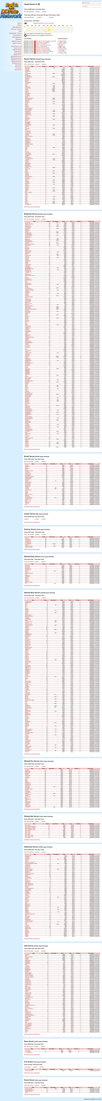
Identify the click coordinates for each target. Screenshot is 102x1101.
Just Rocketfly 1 (29, 546)
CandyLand (28, 112)
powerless (27, 392)
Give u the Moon (29, 136)
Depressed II (28, 308)
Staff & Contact (16, 41)
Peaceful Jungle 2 (29, 380)
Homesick (27, 146)
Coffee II (27, 295)
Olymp (26, 376)
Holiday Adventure (29, 337)
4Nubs (26, 97)
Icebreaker (27, 86)
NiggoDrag (27, 369)
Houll (26, 147)
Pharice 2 (27, 382)
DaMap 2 (27, 632)
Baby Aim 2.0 (28, 278)
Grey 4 (26, 572)
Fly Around (27, 484)
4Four (26, 469)
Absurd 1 (27, 100)
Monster (27, 243)
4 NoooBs (27, 266)
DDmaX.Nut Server (16, 61)
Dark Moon (27, 118)
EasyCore (27, 566)
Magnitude (27, 239)
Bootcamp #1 (28, 283)
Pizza (26, 386)
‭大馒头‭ (60, 47)
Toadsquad (27, 433)
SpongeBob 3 (28, 419)
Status (19, 23)
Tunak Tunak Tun (29, 438)
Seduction (27, 406)
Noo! (26, 246)
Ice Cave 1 (27, 345)
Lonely (26, 160)
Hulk (26, 148)
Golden (27, 329)
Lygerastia (27, 358)
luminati (27, 356)
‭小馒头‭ (60, 46)
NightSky (27, 370)
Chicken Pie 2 (28, 114)
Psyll (26, 179)
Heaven (27, 332)
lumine (26, 357)
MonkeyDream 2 (29, 241)
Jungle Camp (28, 154)
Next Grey (27, 368)
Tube (26, 436)
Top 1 (26, 195)
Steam (19, 33)
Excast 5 (27, 321)
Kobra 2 (27, 90)
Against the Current (29, 275)
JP (25, 348)
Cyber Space (28, 300)
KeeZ (26, 349)
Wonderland (28, 260)
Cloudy (26, 627)
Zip (26, 583)
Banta (26, 103)
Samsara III (27, 541)
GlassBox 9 (28, 569)
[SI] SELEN (27, 269)
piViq (26, 385)
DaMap (26, 631)
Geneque (27, 134)
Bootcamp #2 (28, 284)
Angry (26, 608)
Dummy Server (18, 54)
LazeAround (28, 264)
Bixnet (26, 613)
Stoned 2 (27, 468)
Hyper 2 (27, 343)
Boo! (26, 282)
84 (25, 607)
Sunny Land (28, 255)
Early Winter (28, 311)
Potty (26, 467)
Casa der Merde (28, 289)
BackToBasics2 (28, 280)
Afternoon (27, 225)
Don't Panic (28, 483)
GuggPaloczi (28, 331)
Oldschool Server (17, 63)
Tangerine (27, 77)
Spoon (26, 420)
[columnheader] (32, 66)
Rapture (27, 398)
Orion (26, 169)
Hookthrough (28, 232)
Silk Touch (27, 407)
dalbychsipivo (28, 482)
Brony (26, 285)
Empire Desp (28, 125)
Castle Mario (28, 227)
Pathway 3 (27, 575)
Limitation (27, 355)
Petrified (27, 175)
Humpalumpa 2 (28, 342)
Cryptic (27, 480)
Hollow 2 (27, 339)
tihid (26, 432)
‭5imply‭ (60, 43)
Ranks (19, 25)
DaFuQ (26, 630)
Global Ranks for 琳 (16, 46)
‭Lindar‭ (60, 51)
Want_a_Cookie (28, 582)
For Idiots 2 (27, 131)
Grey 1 (26, 571)
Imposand (27, 236)
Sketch (26, 187)
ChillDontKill (28, 478)
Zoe (26, 504)
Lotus (26, 491)
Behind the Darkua (29, 476)
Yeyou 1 (27, 443)
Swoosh (27, 428)
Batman (27, 105)
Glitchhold (27, 328)
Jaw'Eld (27, 487)
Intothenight (28, 237)
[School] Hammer (29, 98)
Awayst (27, 277)
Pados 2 (27, 173)
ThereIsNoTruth (28, 497)
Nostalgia (27, 466)
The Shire (27, 431)
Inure (26, 72)
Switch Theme (17, 43)
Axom (26, 612)
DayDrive (27, 229)
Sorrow (27, 190)
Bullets (26, 81)
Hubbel (26, 340)
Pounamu (27, 177)
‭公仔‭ (60, 50)
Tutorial (42, 43)
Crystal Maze (44, 50)
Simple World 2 (28, 410)
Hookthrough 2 (28, 234)
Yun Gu (27, 447)
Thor (26, 193)
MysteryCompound (29, 244)
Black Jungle (28, 615)
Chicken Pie (28, 113)
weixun (26, 442)
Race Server (18, 66)
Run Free (27, 405)
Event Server (18, 69)
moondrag (27, 365)
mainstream (28, 359)
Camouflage (28, 82)
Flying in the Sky (29, 470)
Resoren (27, 402)
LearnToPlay (28, 73)
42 (25, 604)
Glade (26, 137)
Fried (26, 324)
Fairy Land (27, 567)
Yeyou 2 (27, 444)
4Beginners (28, 71)
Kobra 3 (27, 91)
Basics (26, 104)
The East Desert (29, 430)
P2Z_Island (43, 49)
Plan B (26, 388)
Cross (26, 297)
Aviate (26, 465)
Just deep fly (28, 542)
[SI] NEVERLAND (29, 268)
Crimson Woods (29, 296)
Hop (26, 574)
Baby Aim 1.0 (28, 226)
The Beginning (28, 429)
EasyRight (27, 122)
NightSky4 (27, 374)
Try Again (27, 435)
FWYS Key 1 (28, 326)
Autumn (27, 611)
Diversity (27, 69)
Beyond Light (28, 109)
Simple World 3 (28, 411)
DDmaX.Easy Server (16, 56)
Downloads (12, 33)
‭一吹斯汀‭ (61, 42)
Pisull (26, 384)
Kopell (26, 351)
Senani (26, 184)
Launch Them (28, 352)
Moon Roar (27, 364)
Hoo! (26, 85)
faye (26, 323)
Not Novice (27, 222)
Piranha (27, 383)
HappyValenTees (29, 573)
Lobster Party (28, 489)
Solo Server (18, 64)
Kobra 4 (27, 92)
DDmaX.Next (39, 42)
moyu (26, 367)
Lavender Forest (29, 158)
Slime (26, 254)
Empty (26, 313)
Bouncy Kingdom (29, 223)
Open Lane (27, 168)
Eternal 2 (27, 317)
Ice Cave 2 (27, 346)
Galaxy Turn (28, 327)
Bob (26, 281)
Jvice (26, 238)
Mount (26, 366)
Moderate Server (17, 49)
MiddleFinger (28, 360)
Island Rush (28, 153)
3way (26, 603)
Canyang (27, 287)
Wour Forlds (28, 501)
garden (26, 231)
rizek (26, 404)
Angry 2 (27, 609)
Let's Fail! (27, 354)
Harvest (27, 145)
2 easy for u (28, 265)
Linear (26, 74)
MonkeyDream (28, 240)
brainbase (27, 618)
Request (27, 401)
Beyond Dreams (29, 108)
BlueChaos (27, 111)
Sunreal (27, 256)
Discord (13, 29)
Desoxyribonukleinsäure (47, 41)
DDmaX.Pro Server (16, 59)
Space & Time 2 (28, 494)
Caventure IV (28, 540)
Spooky (27, 262)
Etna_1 (26, 318)
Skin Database (16, 37)
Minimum (27, 361)
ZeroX (26, 201)
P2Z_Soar (27, 379)
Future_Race (28, 132)
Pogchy (27, 391)
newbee (27, 167)
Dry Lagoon (28, 121)
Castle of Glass (28, 621)
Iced (26, 149)
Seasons (27, 182)
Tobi (26, 434)
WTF (26, 199)
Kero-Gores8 (28, 350)
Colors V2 (27, 628)
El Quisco (27, 70)
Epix (26, 202)
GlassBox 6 (28, 140)
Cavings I (27, 291)
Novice (37, 43)
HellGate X (27, 336)
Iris (26, 150)
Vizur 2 (26, 440)
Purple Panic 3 (28, 394)
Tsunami (27, 79)
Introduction (28, 88)
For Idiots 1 (27, 130)
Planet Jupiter (28, 250)
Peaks (26, 577)
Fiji (26, 127)
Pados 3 (27, 174)
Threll (26, 194)
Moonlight (27, 165)
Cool (26, 116)
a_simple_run (28, 272)
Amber (26, 545)
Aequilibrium (28, 274)
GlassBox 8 (28, 141)
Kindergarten (28, 157)
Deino (26, 120)
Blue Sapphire (28, 110)
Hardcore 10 (28, 474)
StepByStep (28, 75)
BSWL (26, 620)
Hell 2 (26, 333)
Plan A (26, 387)
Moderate (38, 41)
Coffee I (27, 294)
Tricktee (27, 258)
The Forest (27, 67)
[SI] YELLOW (28, 271)
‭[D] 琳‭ (60, 41)
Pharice (27, 249)
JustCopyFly (28, 543)
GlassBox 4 (28, 139)
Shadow (27, 203)
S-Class (27, 538)
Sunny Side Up (46, 23)
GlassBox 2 (28, 138)
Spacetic (27, 495)
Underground (28, 498)
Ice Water (27, 94)
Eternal (26, 315)
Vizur (26, 197)
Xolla (26, 200)
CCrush (27, 622)
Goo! (26, 84)
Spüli (26, 191)
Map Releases (17, 27)
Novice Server (18, 48)
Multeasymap (28, 166)
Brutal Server (18, 51)
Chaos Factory (28, 623)
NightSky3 (27, 373)
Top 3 (26, 196)
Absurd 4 (27, 102)
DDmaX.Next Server (16, 58)
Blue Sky (27, 617)
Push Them (27, 396)
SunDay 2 (27, 424)
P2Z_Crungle (28, 377)
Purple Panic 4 (28, 395)
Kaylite (26, 156)
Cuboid (26, 117)
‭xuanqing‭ (61, 49)
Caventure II (28, 539)
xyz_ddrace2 (28, 204)
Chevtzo (27, 293)
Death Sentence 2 (29, 305)
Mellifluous (27, 164)
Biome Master (28, 477)
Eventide (27, 126)
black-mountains (29, 616)
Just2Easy (27, 155)
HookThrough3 (28, 235)
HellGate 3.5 (28, 334)
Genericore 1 (28, 473)
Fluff (26, 129)
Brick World (28, 619)
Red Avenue (28, 252)
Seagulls (27, 181)
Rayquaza (27, 399)
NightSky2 (27, 371)
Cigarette (27, 626)
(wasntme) (27, 95)
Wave (26, 500)
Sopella (27, 188)
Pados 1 (27, 172)
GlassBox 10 (28, 568)
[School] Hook (28, 99)
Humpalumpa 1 (28, 341)
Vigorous (43, 47)
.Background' (28, 601)
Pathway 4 (27, 576)
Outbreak (27, 248)
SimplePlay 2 (28, 413)
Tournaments (17, 35)
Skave (26, 493)
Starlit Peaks (28, 422)
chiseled (27, 479)
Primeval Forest (29, 393)
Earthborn (27, 230)
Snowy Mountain (29, 417)
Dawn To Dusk (28, 303)
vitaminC (27, 581)
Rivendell (27, 403)
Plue (26, 389)
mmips (26, 492)
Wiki (20, 31)
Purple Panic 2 (46, 51)
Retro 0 (27, 578)
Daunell (27, 302)
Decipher (27, 119)
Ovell (26, 171)
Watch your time (29, 547)
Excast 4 (27, 320)
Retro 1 (27, 579)
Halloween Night (29, 144)
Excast (26, 319)
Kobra (26, 89)
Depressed (27, 306)
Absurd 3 (27, 101)
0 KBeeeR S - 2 (28, 602)
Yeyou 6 (27, 502)
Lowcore (27, 162)
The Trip (27, 257)
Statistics (18, 39)
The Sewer (27, 496)
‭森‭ (59, 45)
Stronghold (27, 475)
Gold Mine (27, 142)
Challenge (27, 292)
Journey (27, 488)
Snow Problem (28, 416)
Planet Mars (28, 93)
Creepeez (27, 629)
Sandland (27, 253)
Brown (26, 286)
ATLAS (44, 42)
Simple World (28, 408)
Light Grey (27, 159)
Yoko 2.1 (27, 503)
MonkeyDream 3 (29, 362)
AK (26, 276)
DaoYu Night (28, 301)
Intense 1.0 (27, 347)
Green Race (28, 330)
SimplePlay (27, 412)
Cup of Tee (27, 228)
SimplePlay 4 (28, 414)
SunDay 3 (27, 425)
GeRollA (27, 135)
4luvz (26, 606)
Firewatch (27, 128)
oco (26, 375)
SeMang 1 (27, 183)
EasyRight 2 (28, 123)
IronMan (27, 151)
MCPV (44, 53)
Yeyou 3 (27, 445)
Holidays (27, 338)
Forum (19, 29)
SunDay (27, 423)
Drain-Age (27, 565)
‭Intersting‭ (61, 53)
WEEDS (27, 441)
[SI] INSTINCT (28, 267)
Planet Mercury (28, 176)
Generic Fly (28, 485)
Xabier (26, 263)
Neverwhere (28, 245)
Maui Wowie (28, 163)
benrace (27, 107)
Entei (26, 314)
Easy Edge (27, 312)
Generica (27, 472)
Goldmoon (27, 486)
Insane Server (18, 53)
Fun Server (19, 68)
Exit (26, 322)
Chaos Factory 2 (29, 625)
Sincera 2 (27, 186)
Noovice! (27, 247)
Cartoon (27, 83)
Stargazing (27, 421)
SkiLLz (26, 415)
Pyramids (27, 397)
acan (26, 273)
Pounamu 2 (27, 178)
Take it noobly (28, 192)
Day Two (27, 304)
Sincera (27, 185)
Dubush (27, 310)
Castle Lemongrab (29, 290)
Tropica (27, 259)
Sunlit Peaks (28, 426)
